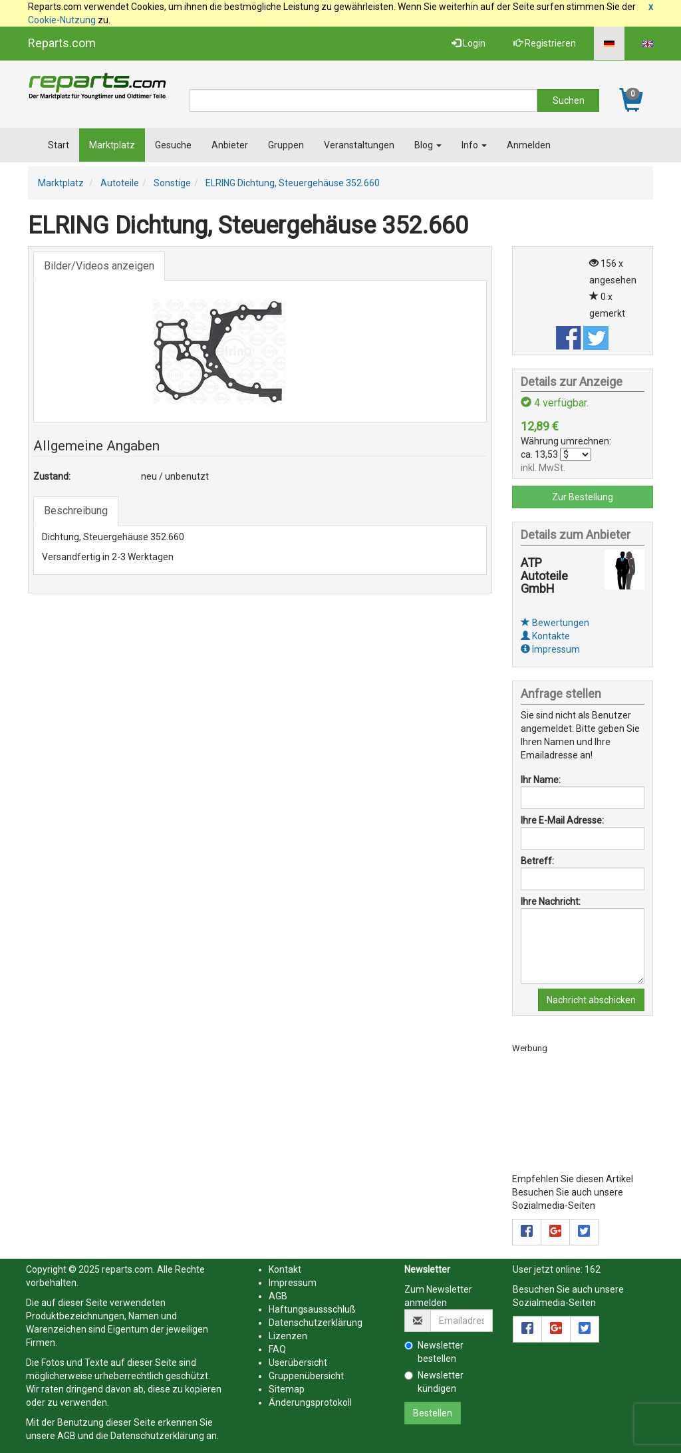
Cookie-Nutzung (62, 20)
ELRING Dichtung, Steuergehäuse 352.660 (292, 183)
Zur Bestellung (582, 497)
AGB (66, 1435)
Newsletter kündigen (434, 1382)
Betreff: (537, 861)
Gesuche (173, 145)
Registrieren (544, 43)
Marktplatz (112, 145)
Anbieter (229, 145)
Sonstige (172, 183)
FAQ (277, 1349)
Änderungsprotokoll (310, 1402)
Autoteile (119, 183)
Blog (428, 145)
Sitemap (287, 1389)
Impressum (550, 649)
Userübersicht (298, 1362)
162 (593, 1269)
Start (58, 145)
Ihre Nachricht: (551, 901)
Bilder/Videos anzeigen (99, 265)
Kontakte (545, 636)
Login (468, 43)
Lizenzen (288, 1336)
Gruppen (286, 145)
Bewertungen (555, 622)
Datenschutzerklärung (157, 1435)
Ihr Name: (541, 779)
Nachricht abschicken (591, 1000)
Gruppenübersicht (306, 1376)
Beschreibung (76, 510)
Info (474, 145)
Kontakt (285, 1269)
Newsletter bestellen (434, 1352)
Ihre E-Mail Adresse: (562, 820)
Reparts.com (62, 43)
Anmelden (529, 145)
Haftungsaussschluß (312, 1309)
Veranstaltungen (359, 145)
